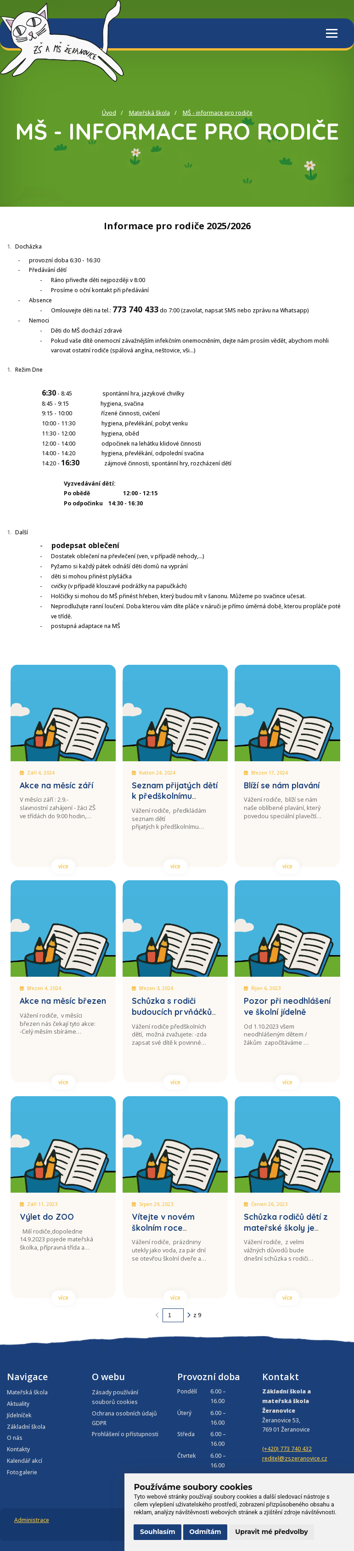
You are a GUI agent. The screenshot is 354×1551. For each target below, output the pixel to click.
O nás (14, 1438)
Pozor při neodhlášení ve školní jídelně (287, 1006)
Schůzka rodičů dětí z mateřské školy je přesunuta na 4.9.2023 (287, 1227)
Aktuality (18, 1404)
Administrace (31, 1520)
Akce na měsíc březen (63, 1001)
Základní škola (26, 1427)
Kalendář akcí (24, 1461)
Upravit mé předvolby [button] (271, 1532)
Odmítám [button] (205, 1532)
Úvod (109, 113)
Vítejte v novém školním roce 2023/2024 (163, 1227)
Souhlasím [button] (157, 1532)
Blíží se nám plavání (282, 785)
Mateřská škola (149, 113)
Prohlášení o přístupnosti (125, 1434)
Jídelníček (19, 1415)
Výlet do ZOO (47, 1216)
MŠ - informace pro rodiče (218, 113)
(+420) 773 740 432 (287, 1449)
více (63, 866)
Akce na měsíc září (56, 785)
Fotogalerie (22, 1472)
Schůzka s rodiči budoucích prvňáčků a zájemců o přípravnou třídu (172, 1017)
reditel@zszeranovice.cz (294, 1458)
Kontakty (18, 1449)
